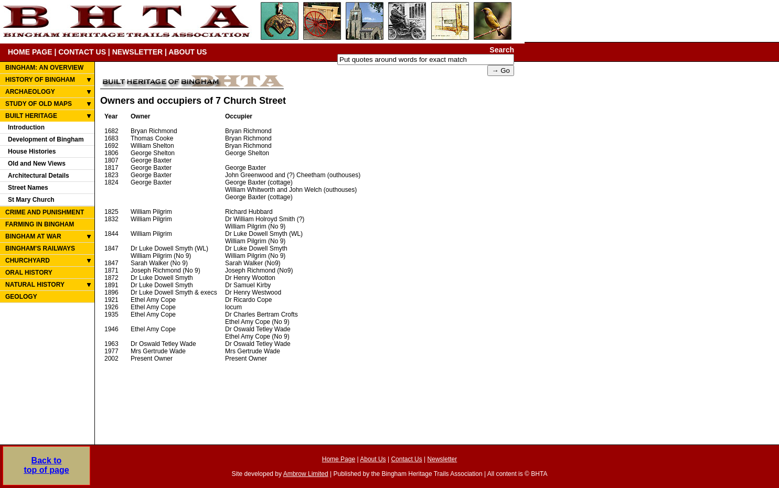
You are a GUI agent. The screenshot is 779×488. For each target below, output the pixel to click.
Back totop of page (46, 465)
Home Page (338, 459)
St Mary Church (31, 199)
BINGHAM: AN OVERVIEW (44, 67)
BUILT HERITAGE (31, 116)
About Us (373, 459)
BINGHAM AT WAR (33, 236)
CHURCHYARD (27, 260)
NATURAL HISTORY (35, 284)
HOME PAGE (30, 52)
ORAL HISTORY (28, 272)
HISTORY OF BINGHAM (40, 79)
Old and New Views (37, 163)
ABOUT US (187, 52)
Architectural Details (38, 175)
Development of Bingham (46, 139)
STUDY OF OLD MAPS (38, 103)
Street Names (28, 187)
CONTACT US (82, 52)
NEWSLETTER (137, 52)
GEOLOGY (21, 296)
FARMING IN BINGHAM (39, 224)
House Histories (32, 151)
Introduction (26, 127)
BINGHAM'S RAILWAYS (40, 248)
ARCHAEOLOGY (30, 91)
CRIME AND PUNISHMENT (44, 212)
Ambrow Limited (305, 474)
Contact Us (406, 459)
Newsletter (442, 459)
